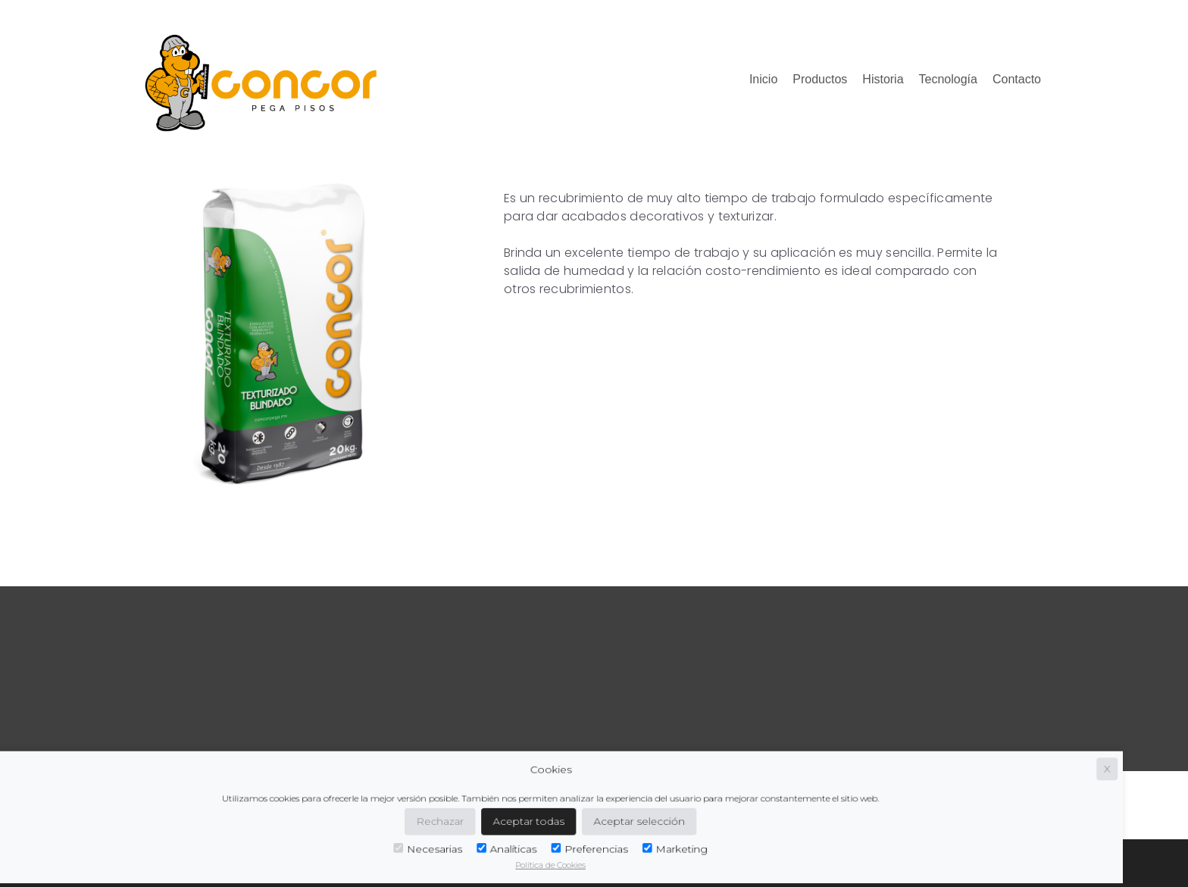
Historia (882, 79)
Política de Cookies (455, 858)
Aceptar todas (435, 818)
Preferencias (490, 844)
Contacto (1017, 79)
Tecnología (948, 79)
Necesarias (342, 844)
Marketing (569, 844)
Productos (820, 79)
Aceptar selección (536, 818)
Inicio (763, 79)
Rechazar (353, 818)
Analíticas (414, 844)
